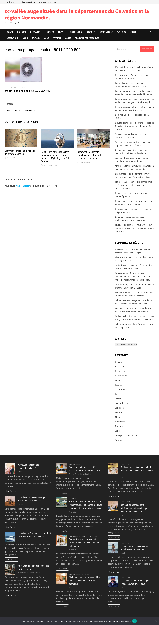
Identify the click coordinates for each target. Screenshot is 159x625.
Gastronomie (75, 32)
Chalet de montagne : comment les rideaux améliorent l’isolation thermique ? (84, 580)
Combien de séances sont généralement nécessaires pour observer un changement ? (135, 508)
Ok (134, 621)
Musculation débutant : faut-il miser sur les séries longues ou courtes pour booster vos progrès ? (134, 228)
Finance (61, 32)
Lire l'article (11, 491)
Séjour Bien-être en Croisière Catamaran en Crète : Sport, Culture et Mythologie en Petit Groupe (55, 156)
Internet (90, 32)
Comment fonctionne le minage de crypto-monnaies (20, 152)
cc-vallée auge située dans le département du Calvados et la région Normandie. (77, 14)
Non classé (120, 421)
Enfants (50, 32)
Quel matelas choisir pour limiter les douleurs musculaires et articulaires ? (137, 470)
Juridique (121, 32)
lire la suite (62, 493)
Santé (68, 38)
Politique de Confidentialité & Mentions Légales (37, 2)
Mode (46, 38)
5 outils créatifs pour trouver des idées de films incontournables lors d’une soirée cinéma (134, 126)
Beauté (10, 32)
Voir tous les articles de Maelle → (21, 110)
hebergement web (123, 324)
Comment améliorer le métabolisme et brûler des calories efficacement (90, 155)
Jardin (25, 38)
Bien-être (21, 32)
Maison (133, 32)
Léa (116, 308)
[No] (156, 621)
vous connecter (23, 185)
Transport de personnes (87, 38)
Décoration (12, 38)
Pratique (57, 38)
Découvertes (36, 32)
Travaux (36, 38)
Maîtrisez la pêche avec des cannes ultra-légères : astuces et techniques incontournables (134, 185)
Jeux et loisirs (106, 32)
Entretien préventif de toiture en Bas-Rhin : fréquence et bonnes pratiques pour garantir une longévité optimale (86, 505)
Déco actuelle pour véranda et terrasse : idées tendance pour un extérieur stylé (84, 542)
